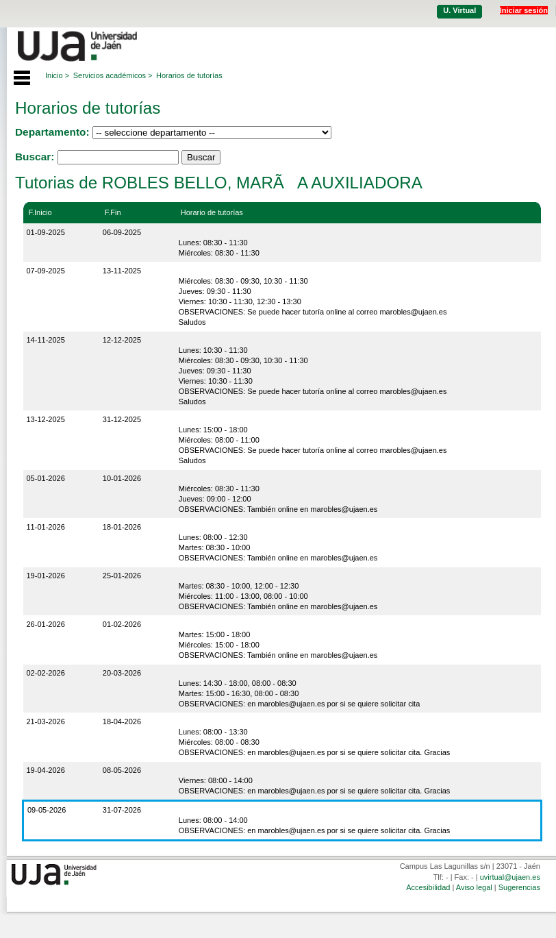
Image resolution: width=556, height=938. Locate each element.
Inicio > (57, 75)
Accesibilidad (428, 887)
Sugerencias (519, 887)
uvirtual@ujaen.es (510, 877)
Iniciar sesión (524, 10)
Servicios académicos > (113, 75)
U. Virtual (459, 10)
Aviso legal (474, 887)
